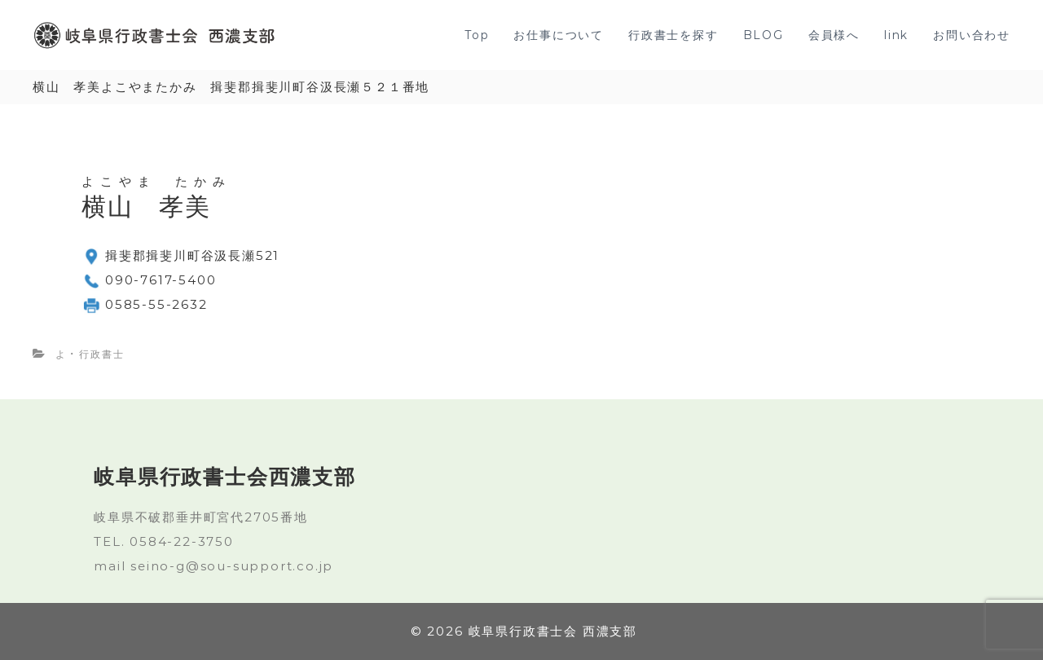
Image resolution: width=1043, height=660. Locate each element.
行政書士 (101, 354)
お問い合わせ (971, 35)
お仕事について (558, 35)
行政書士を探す (673, 35)
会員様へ (834, 35)
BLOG (763, 35)
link (896, 35)
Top (476, 35)
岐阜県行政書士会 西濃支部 (553, 631)
